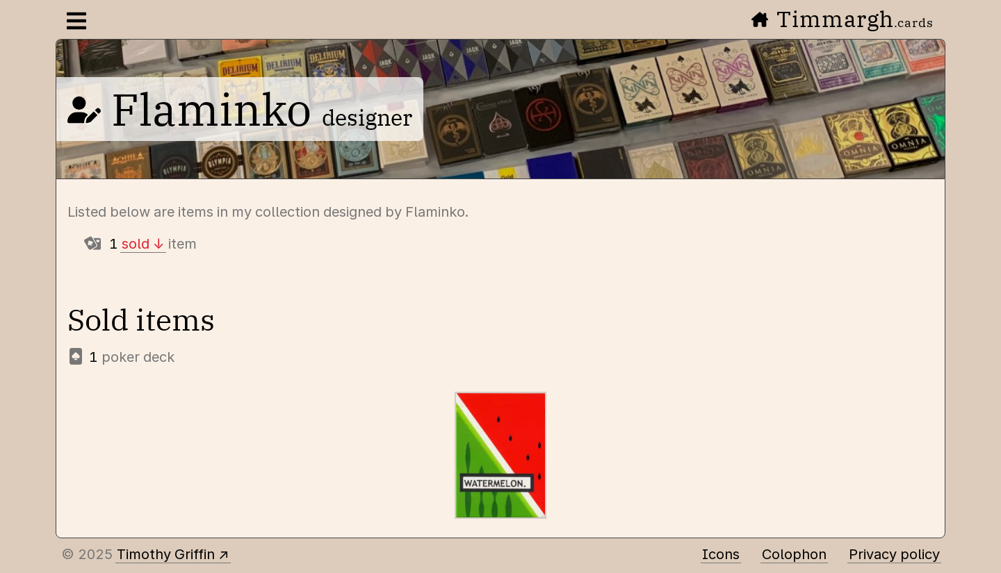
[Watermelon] (500, 455)
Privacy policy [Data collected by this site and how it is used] (894, 554)
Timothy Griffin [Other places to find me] (166, 554)
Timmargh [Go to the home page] (842, 18)
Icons (721, 554)
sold (135, 243)
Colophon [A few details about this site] (794, 554)
